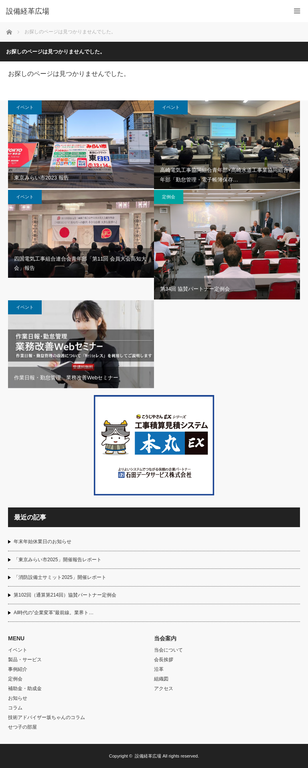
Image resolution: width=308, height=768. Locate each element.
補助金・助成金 (25, 688)
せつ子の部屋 (22, 727)
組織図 (161, 679)
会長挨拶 (163, 659)
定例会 (168, 196)
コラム (15, 708)
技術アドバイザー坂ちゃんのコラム (46, 717)
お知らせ (17, 698)
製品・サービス (25, 659)
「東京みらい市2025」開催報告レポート (57, 559)
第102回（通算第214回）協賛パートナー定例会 (65, 595)
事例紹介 (17, 669)
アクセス (163, 688)
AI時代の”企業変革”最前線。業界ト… (53, 612)
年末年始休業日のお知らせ (42, 541)
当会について (168, 650)
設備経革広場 (148, 756)
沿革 (159, 669)
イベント (25, 107)
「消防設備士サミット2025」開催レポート (60, 577)
